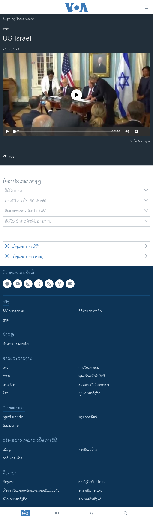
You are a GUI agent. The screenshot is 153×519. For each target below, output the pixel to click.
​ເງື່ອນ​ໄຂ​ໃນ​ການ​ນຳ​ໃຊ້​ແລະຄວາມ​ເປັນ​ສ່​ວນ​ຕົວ (31, 490)
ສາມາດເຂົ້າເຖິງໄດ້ (89, 499)
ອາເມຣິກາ (9, 384)
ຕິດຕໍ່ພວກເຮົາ (11, 425)
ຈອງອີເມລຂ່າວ (87, 449)
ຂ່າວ (6, 29)
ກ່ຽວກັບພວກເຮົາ (13, 417)
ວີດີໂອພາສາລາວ (13, 311)
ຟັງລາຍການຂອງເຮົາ (16, 343)
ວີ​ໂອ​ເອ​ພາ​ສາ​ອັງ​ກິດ (15, 499)
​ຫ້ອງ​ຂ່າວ (9, 482)
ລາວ (6, 367)
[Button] (9, 157)
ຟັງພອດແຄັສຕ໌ (87, 417)
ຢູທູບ (6, 319)
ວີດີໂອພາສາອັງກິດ (90, 311)
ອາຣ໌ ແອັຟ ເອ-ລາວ (90, 490)
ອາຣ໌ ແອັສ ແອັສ (12, 458)
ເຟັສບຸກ (7, 449)
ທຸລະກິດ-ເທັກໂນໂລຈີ (91, 376)
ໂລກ (6, 393)
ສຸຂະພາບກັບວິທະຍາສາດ (94, 384)
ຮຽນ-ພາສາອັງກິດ (89, 393)
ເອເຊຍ (7, 376)
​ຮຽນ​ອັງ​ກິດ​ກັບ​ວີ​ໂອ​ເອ (91, 482)
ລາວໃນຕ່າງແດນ (88, 367)
